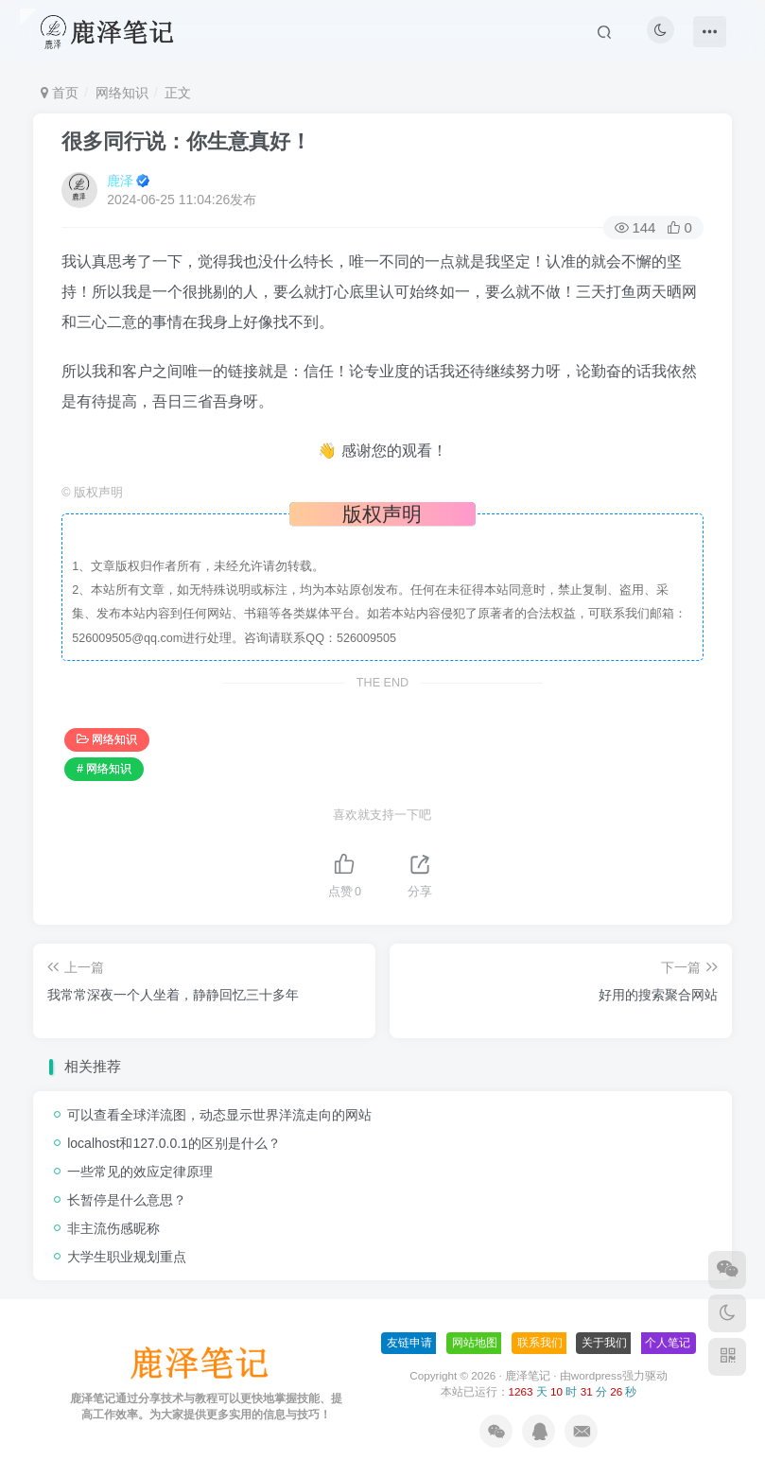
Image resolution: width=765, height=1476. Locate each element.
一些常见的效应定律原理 (140, 1171)
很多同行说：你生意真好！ (186, 141)
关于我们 (604, 1342)
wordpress (596, 1375)
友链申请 (409, 1342)
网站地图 (474, 1342)
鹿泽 (120, 180)
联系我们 (540, 1342)
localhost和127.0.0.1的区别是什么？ (174, 1143)
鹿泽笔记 (527, 1375)
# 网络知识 (104, 768)
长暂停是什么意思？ (126, 1199)
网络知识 (122, 92)
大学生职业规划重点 (126, 1256)
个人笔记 (667, 1342)
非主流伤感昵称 (113, 1228)
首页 (59, 92)
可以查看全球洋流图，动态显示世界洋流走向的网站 (219, 1114)
